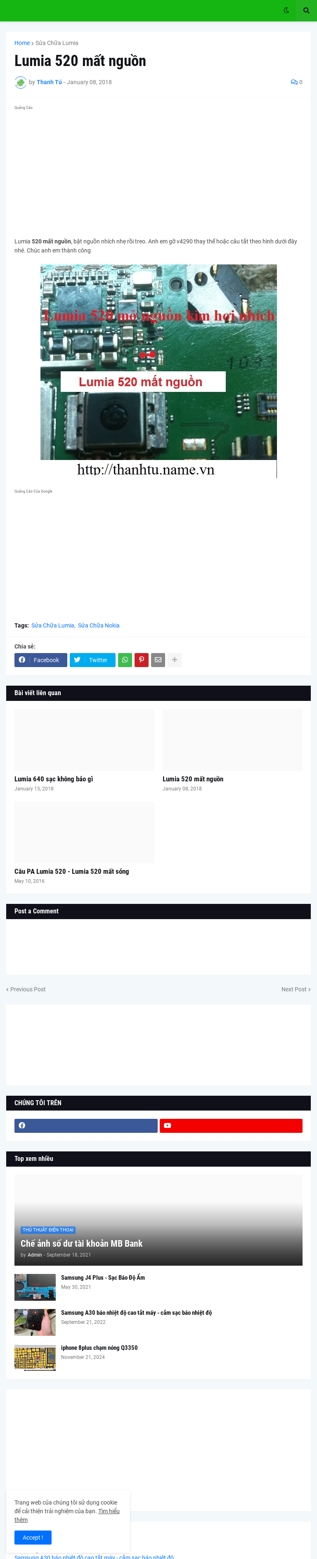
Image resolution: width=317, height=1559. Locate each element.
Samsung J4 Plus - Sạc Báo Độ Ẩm (103, 1277)
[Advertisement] (158, 171)
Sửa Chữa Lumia (56, 43)
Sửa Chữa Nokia (99, 625)
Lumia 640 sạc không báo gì (53, 779)
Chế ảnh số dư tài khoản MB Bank (82, 1243)
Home (22, 43)
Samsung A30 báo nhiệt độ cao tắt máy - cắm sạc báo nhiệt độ (136, 1312)
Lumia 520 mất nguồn (193, 779)
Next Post (294, 989)
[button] (286, 10)
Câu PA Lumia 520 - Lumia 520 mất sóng (71, 871)
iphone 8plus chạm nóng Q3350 (99, 1347)
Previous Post (28, 989)
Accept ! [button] (33, 1537)
